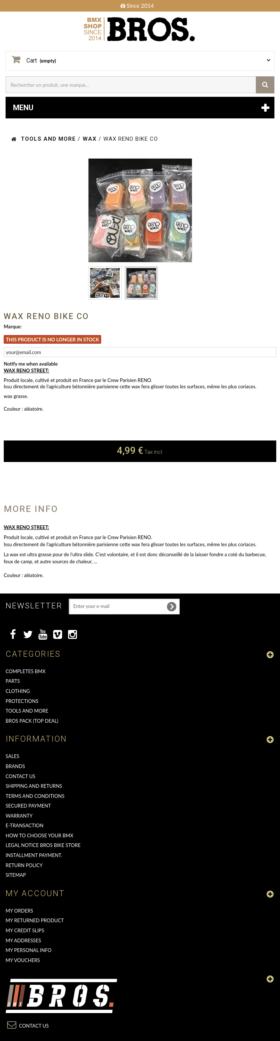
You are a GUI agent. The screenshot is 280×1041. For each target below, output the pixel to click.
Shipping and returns (34, 786)
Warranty (19, 816)
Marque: (13, 327)
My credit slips (25, 930)
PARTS (13, 681)
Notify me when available (31, 364)
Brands (15, 766)
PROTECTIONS (22, 701)
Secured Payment (28, 806)
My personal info (29, 950)
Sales (12, 756)
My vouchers (23, 960)
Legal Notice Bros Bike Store (43, 845)
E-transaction (25, 825)
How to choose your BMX (39, 835)
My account (35, 893)
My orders (19, 911)
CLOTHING (18, 691)
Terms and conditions (35, 796)
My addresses (23, 940)
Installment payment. (34, 855)
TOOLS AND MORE (27, 711)
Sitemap (16, 875)
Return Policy (24, 865)
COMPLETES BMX (25, 671)
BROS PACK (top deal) (32, 721)
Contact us (20, 776)
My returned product (35, 920)
